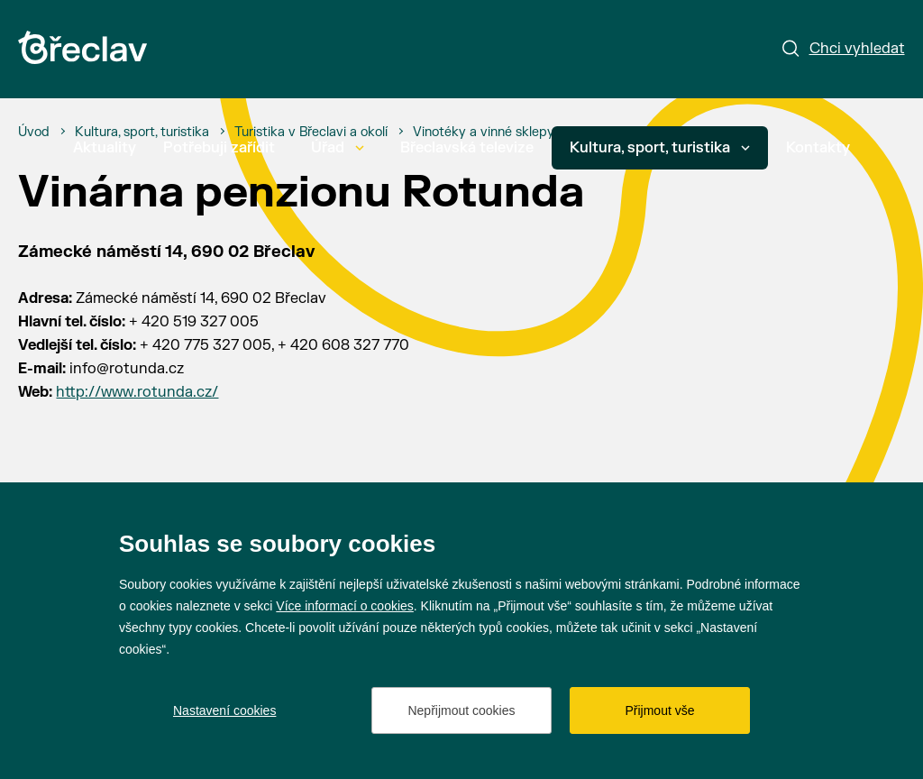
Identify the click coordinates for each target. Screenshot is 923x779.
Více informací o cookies (345, 606)
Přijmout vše (659, 710)
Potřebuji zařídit (219, 148)
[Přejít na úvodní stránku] (82, 47)
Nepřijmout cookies (461, 710)
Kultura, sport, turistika (660, 148)
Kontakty (818, 148)
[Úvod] (34, 132)
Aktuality (104, 148)
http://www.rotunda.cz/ (137, 392)
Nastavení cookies (224, 710)
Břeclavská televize (467, 148)
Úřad (337, 148)
